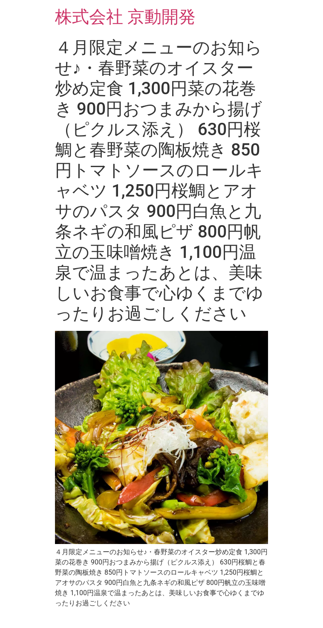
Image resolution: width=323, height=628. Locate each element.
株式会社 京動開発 (125, 17)
